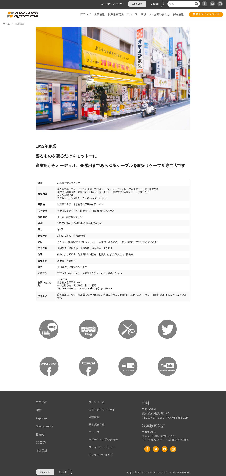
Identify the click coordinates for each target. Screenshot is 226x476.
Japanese (137, 3)
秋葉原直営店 (116, 14)
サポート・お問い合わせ (155, 14)
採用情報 (178, 14)
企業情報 (99, 14)
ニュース (132, 14)
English (155, 3)
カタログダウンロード (112, 3)
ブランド (85, 14)
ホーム (6, 23)
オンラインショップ (206, 14)
